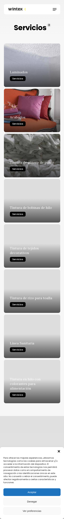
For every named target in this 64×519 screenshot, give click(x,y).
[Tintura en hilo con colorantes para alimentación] (32, 381)
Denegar (32, 501)
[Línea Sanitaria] (32, 336)
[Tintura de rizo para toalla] (32, 291)
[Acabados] (32, 110)
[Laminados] (32, 65)
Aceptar (32, 492)
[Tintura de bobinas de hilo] (32, 201)
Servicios (17, 78)
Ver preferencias (32, 510)
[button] (59, 451)
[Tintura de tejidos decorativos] (32, 246)
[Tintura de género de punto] (32, 155)
